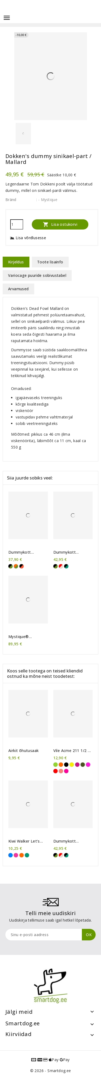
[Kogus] (16, 224)
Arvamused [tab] (18, 288)
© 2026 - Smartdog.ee (50, 1070)
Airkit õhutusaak (23, 750)
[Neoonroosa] (66, 771)
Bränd (10, 199)
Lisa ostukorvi (60, 224)
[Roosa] (16, 855)
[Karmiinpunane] (55, 771)
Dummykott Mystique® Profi (68, 552)
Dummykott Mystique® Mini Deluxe (23, 552)
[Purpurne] (88, 764)
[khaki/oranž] (16, 566)
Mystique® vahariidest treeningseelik (21, 636)
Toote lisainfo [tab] (50, 261)
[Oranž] (61, 764)
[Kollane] (71, 764)
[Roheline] (27, 855)
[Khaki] (83, 764)
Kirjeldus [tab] (16, 261)
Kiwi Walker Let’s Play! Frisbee (24, 841)
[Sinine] (10, 855)
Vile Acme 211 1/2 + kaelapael (71, 750)
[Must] (66, 764)
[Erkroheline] (55, 764)
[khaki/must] (10, 566)
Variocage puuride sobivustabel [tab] (37, 275)
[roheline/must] (66, 566)
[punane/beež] (61, 566)
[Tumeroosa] (77, 764)
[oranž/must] (21, 566)
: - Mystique (46, 199)
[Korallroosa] (61, 771)
